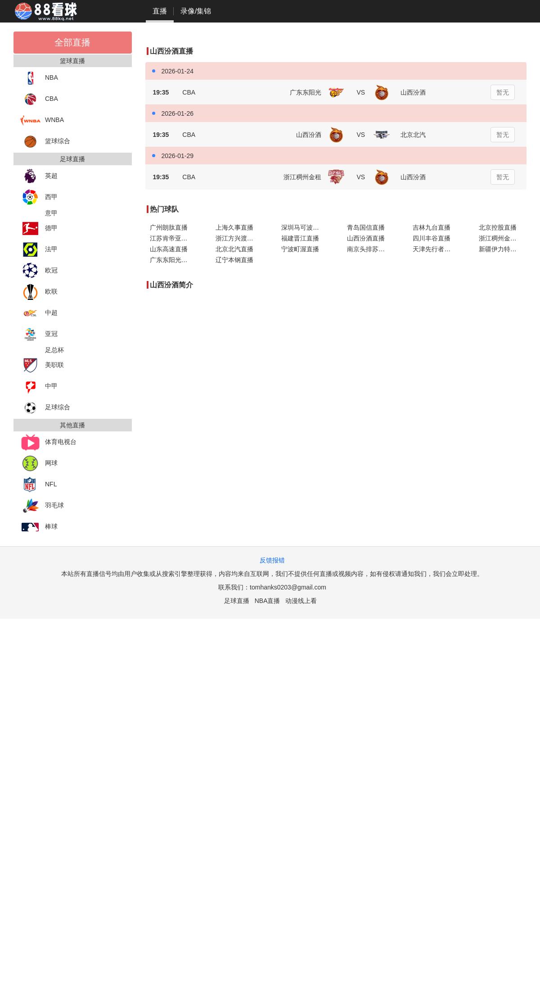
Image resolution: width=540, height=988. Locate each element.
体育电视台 (48, 442)
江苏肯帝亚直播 (172, 238)
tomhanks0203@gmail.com (288, 587)
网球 (39, 463)
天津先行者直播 (435, 249)
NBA (39, 78)
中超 (39, 313)
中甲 (39, 386)
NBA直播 (267, 600)
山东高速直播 (169, 249)
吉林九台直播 (431, 227)
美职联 (42, 365)
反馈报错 (272, 560)
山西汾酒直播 (366, 238)
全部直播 (72, 42)
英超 (39, 176)
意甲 (51, 213)
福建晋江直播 (300, 238)
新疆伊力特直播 (501, 249)
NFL (38, 485)
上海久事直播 (234, 227)
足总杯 (54, 350)
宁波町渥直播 (300, 249)
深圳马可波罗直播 (305, 227)
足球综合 (45, 408)
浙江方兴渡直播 (238, 238)
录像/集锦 (195, 11)
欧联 (39, 292)
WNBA (42, 120)
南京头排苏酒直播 (371, 249)
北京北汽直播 (234, 249)
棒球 (39, 527)
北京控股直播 (498, 227)
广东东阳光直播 (172, 259)
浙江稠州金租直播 (502, 238)
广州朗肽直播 (169, 227)
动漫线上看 (301, 600)
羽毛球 (42, 506)
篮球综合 (45, 141)
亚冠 (39, 334)
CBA (39, 99)
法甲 (39, 250)
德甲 (39, 228)
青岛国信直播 (366, 227)
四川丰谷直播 (431, 238)
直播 (160, 11)
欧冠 (39, 271)
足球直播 (236, 600)
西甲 (39, 197)
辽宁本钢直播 (234, 259)
